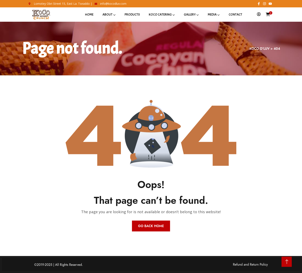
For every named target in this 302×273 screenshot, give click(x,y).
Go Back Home (151, 226)
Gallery (190, 14)
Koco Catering (160, 14)
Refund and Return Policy (250, 264)
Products (132, 14)
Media (212, 14)
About (107, 14)
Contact (235, 14)
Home (89, 14)
